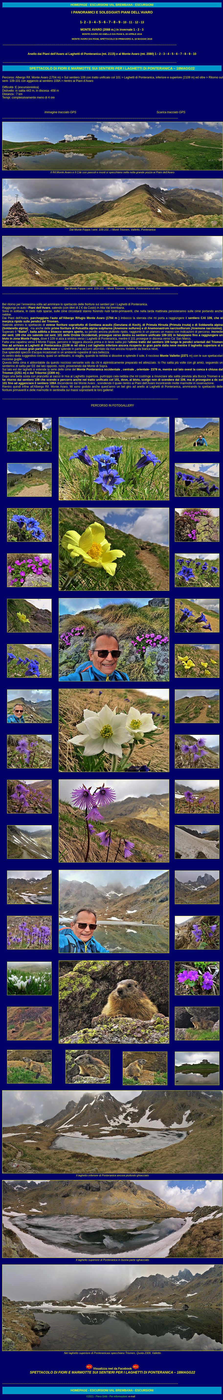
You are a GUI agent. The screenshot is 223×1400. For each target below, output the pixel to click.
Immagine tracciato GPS (60, 112)
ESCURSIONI (99, 5)
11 (130, 22)
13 (142, 22)
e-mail (132, 1396)
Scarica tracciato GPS (170, 112)
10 (124, 22)
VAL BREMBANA (120, 5)
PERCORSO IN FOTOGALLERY (112, 405)
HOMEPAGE (79, 5)
